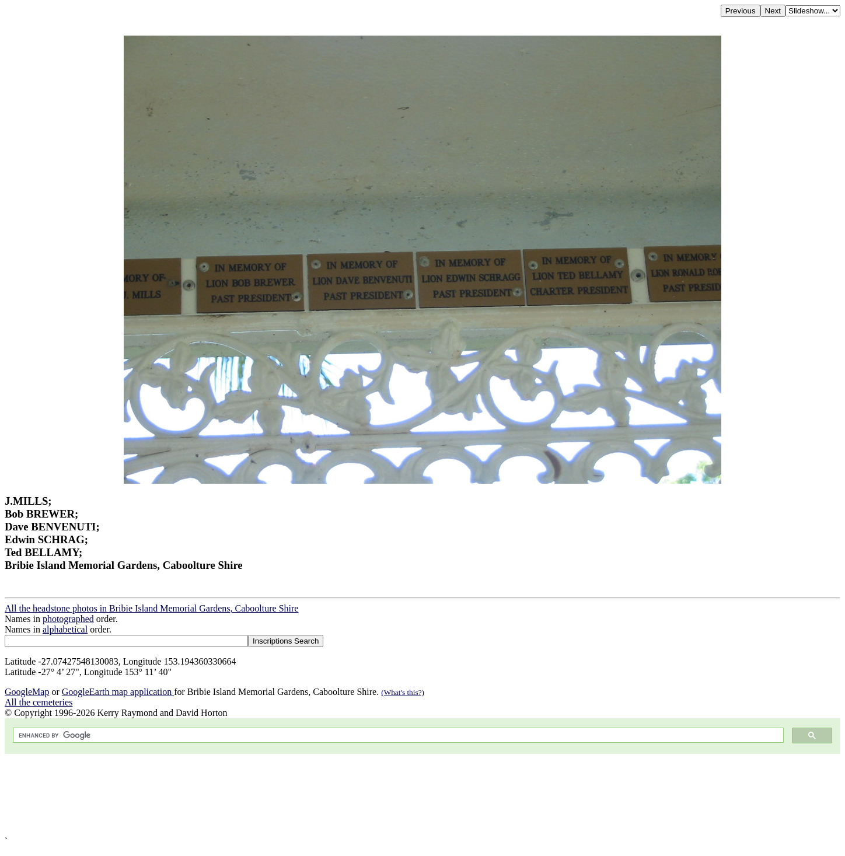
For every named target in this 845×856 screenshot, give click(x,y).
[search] (397, 735)
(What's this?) (402, 692)
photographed (68, 619)
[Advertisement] (355, 795)
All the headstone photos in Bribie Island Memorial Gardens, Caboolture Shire (151, 608)
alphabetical (65, 629)
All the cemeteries (38, 702)
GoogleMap (27, 692)
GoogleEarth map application (118, 692)
